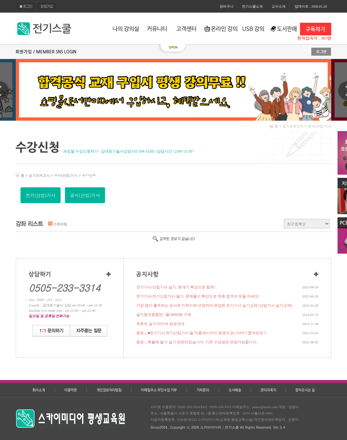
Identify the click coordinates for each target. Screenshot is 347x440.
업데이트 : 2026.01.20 (311, 6)
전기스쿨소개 (252, 6)
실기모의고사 (293, 126)
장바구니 (226, 6)
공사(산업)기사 (319, 126)
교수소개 (278, 6)
